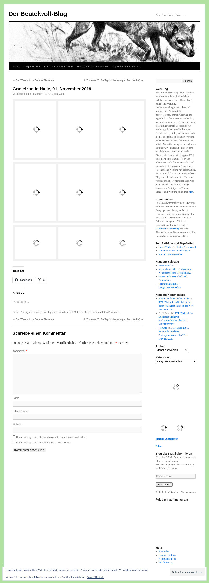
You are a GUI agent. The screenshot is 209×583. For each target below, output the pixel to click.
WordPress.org (166, 562)
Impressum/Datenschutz (126, 66)
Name (16, 398)
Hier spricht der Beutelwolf (92, 66)
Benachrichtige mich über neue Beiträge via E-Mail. (44, 442)
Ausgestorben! (31, 66)
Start (16, 66)
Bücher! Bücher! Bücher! (58, 66)
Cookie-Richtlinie (95, 577)
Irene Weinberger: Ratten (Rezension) (177, 247)
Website (17, 424)
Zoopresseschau (167, 265)
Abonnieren (164, 484)
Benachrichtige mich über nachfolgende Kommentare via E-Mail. (51, 437)
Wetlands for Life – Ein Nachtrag (175, 269)
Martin (61, 93)
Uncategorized (50, 312)
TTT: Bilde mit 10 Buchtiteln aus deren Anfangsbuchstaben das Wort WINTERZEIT (176, 306)
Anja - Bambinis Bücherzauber (174, 298)
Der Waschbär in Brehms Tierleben (33, 80)
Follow (159, 446)
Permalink (113, 312)
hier (191, 191)
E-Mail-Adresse (21, 411)
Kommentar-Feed (167, 558)
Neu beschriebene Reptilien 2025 (175, 272)
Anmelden (164, 551)
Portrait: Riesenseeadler (170, 254)
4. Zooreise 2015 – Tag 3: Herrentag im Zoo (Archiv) (113, 80)
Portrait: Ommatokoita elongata (174, 250)
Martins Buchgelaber (167, 438)
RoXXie (163, 327)
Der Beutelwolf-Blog (38, 13)
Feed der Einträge (167, 555)
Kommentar (20, 351)
